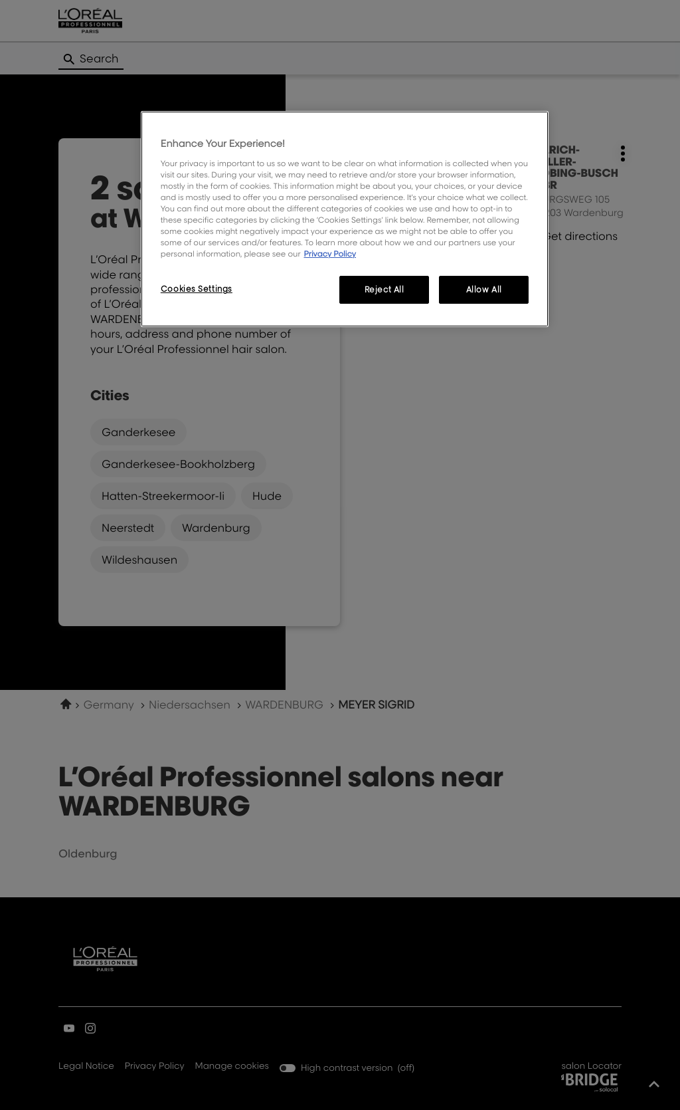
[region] (345, 219)
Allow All (484, 289)
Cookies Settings (196, 289)
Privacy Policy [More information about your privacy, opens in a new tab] (329, 254)
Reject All (384, 289)
